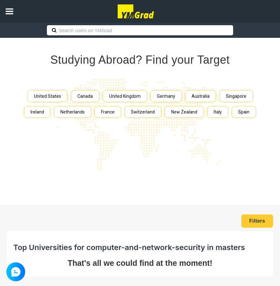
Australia (201, 96)
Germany (166, 96)
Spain (243, 111)
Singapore (236, 96)
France (108, 111)
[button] (9, 11)
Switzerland (143, 111)
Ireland (37, 111)
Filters (257, 221)
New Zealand (184, 111)
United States (47, 96)
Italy (218, 111)
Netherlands (72, 111)
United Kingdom (125, 96)
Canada (85, 96)
